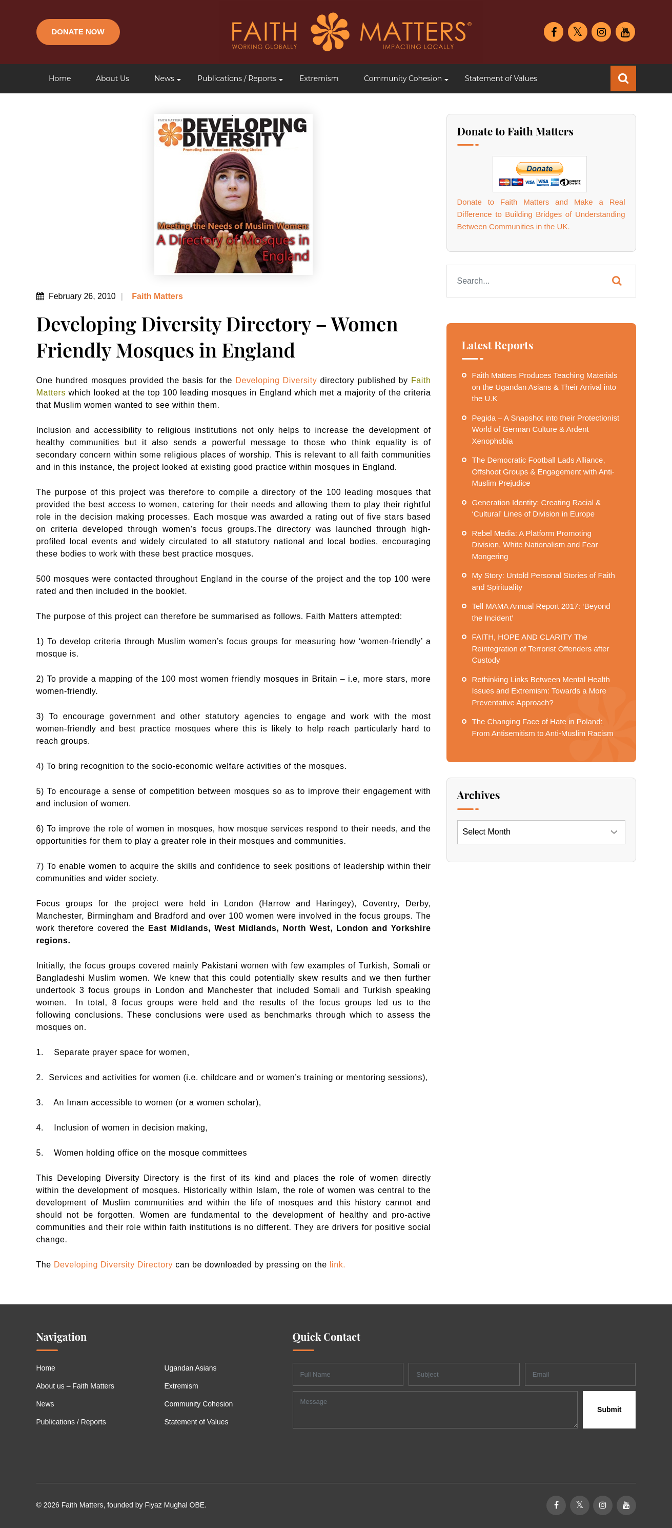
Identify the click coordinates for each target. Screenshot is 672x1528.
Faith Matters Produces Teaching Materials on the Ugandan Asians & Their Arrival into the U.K (545, 387)
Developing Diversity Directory (113, 1264)
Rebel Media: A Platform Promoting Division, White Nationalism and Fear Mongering (535, 545)
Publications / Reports (71, 1422)
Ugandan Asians (191, 1368)
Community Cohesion (199, 1404)
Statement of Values (197, 1422)
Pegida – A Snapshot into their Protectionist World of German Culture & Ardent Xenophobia (546, 429)
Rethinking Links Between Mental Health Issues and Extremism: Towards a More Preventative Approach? (541, 691)
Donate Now (78, 31)
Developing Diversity (276, 380)
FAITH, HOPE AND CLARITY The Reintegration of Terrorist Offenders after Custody (540, 648)
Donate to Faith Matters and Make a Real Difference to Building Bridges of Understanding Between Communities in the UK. (541, 214)
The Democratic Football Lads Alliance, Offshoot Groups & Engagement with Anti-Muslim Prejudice (543, 471)
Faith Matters (156, 296)
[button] (163, 78)
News (45, 1404)
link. (337, 1264)
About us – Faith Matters (75, 1386)
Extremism (181, 1386)
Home (45, 1368)
